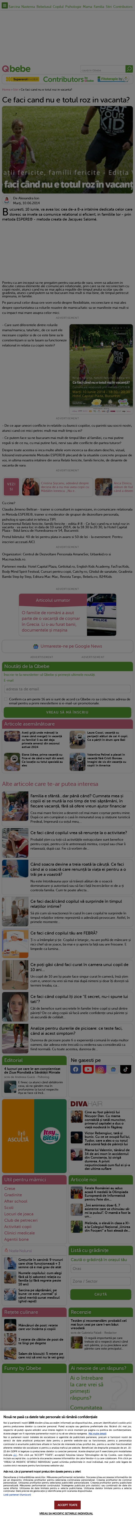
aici (15, 1454)
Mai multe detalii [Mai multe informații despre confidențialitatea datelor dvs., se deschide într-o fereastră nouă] (97, 1433)
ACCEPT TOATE (68, 1505)
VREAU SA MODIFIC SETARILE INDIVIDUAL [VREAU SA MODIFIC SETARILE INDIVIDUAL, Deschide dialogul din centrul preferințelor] (66, 1513)
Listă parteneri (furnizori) (17, 1494)
